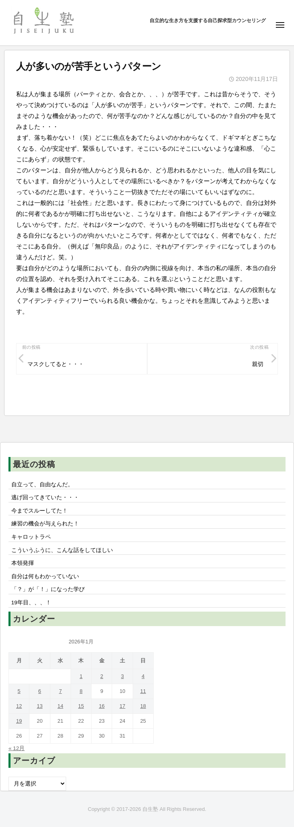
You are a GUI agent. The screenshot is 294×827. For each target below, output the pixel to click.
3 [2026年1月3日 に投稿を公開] (122, 676)
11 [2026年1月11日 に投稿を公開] (143, 691)
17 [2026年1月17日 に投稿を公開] (122, 706)
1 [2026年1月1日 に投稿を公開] (80, 676)
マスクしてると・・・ (55, 364)
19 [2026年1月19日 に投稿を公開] (19, 721)
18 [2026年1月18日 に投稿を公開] (143, 706)
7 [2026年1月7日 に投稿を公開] (60, 691)
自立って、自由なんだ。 (42, 485)
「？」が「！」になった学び (48, 589)
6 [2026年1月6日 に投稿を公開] (39, 691)
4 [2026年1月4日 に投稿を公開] (143, 676)
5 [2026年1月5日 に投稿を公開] (19, 691)
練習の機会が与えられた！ (45, 524)
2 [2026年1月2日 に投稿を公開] (101, 676)
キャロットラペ (31, 537)
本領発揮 (22, 563)
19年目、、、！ (31, 603)
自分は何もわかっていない (45, 576)
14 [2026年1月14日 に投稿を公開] (60, 706)
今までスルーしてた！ (39, 511)
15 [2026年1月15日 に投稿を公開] (81, 706)
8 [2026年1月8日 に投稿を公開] (80, 691)
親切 (257, 364)
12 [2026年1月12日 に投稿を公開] (19, 706)
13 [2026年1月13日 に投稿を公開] (39, 706)
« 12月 (16, 748)
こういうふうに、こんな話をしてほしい (62, 550)
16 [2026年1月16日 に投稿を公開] (101, 706)
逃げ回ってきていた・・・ (45, 497)
